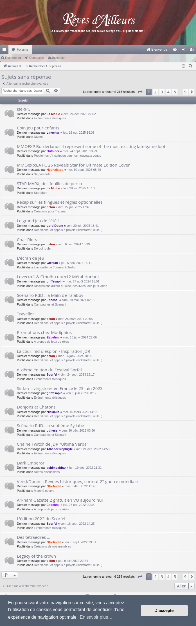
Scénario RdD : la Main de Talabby (50, 295)
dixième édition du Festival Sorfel (49, 370)
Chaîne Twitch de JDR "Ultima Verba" (52, 444)
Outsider (53, 151)
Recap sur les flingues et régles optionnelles (59, 202)
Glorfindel (54, 486)
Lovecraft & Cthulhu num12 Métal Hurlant (58, 276)
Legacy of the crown (36, 556)
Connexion (36, 57)
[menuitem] (98, 49)
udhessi (52, 300)
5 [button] (175, 92)
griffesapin (54, 281)
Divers (38, 136)
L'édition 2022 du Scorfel (41, 518)
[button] (140, 92)
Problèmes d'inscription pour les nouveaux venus (67, 155)
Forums (22, 49)
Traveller (25, 314)
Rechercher (13, 57)
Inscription (59, 57)
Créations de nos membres (52, 546)
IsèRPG (24, 109)
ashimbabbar (56, 467)
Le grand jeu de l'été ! (38, 220)
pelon (51, 207)
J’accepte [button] (164, 610)
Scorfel (52, 374)
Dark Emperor (30, 463)
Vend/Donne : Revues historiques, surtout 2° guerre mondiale (77, 481)
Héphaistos (55, 169)
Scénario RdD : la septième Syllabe (50, 425)
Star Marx (41, 192)
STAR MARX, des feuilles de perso (49, 183)
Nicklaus (53, 412)
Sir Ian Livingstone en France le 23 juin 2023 (60, 388)
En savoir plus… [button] (96, 617)
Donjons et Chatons (36, 407)
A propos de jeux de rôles (51, 341)
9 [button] (185, 92)
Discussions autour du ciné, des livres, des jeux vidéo (70, 286)
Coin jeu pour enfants (38, 128)
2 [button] (155, 92)
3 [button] (162, 92)
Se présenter (43, 174)
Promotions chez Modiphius (44, 332)
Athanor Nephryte (60, 449)
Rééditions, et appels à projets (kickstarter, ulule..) (68, 230)
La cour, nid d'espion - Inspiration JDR (53, 351)
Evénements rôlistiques (50, 118)
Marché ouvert (44, 490)
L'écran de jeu (30, 258)
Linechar (53, 132)
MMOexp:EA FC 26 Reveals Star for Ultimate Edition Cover (73, 165)
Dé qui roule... (43, 248)
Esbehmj (53, 337)
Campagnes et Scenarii (50, 304)
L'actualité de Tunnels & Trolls (54, 267)
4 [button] (168, 92)
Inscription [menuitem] (193, 51)
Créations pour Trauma (50, 211)
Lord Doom (55, 225)
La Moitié (53, 114)
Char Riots (27, 239)
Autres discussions (47, 472)
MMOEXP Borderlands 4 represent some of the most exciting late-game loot (91, 146)
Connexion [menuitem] (185, 51)
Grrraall (52, 262)
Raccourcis (5, 51)
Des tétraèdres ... (33, 537)
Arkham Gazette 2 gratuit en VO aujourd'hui (60, 500)
